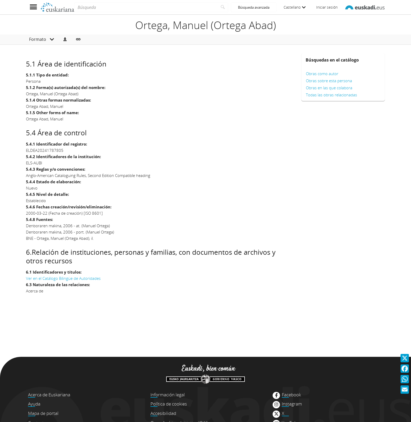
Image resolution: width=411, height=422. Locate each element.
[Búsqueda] (146, 7)
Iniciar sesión (327, 7)
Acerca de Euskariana (49, 395)
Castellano (295, 7)
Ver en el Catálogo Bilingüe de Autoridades (63, 278)
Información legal (167, 395)
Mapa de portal (43, 413)
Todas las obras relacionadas (331, 94)
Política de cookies (168, 404)
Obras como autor (322, 73)
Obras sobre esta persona (329, 80)
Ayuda (34, 404)
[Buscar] (223, 7)
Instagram (292, 404)
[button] (65, 40)
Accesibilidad (163, 413)
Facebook (291, 395)
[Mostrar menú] (33, 7)
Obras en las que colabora (329, 87)
